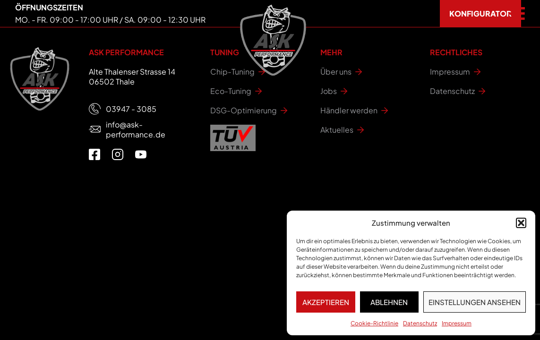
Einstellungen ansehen (475, 302)
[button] (521, 223)
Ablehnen (389, 302)
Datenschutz (420, 323)
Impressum (456, 323)
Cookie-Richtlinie (374, 323)
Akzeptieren (325, 302)
